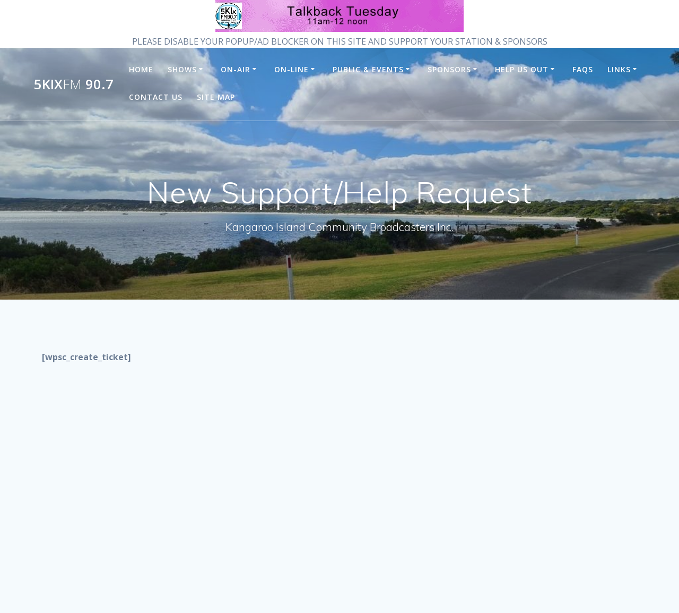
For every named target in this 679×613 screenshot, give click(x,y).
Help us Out (522, 69)
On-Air (235, 69)
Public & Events (368, 69)
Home (141, 69)
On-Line (291, 69)
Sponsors (449, 69)
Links (619, 69)
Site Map (216, 97)
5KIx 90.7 (74, 84)
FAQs (582, 69)
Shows (182, 69)
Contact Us (155, 97)
